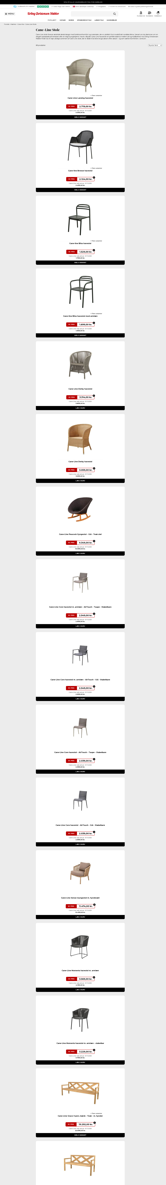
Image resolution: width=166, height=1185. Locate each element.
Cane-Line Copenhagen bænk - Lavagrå (141, 711)
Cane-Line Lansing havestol (56, 94)
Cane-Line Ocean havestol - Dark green (141, 849)
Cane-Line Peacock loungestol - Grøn (56, 506)
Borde (71, 20)
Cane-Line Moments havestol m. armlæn (56, 368)
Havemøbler (112, 20)
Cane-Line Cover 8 (56, 1055)
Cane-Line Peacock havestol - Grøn (141, 437)
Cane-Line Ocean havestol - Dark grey (56, 917)
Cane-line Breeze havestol (99, 94)
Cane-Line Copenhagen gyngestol (141, 1123)
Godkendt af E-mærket (24, 6)
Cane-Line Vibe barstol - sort (99, 574)
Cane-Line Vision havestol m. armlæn (141, 574)
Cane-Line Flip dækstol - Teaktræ (56, 711)
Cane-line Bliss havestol (141, 94)
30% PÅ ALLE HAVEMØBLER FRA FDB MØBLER (83, 2)
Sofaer (63, 20)
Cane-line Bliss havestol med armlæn (56, 162)
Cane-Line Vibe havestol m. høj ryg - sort (56, 574)
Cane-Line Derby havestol (99, 162)
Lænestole (99, 20)
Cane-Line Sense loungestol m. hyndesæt (141, 300)
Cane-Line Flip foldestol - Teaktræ (99, 986)
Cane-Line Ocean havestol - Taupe (99, 849)
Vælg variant (56, 113)
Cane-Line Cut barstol (56, 1123)
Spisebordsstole (84, 20)
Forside (6, 24)
